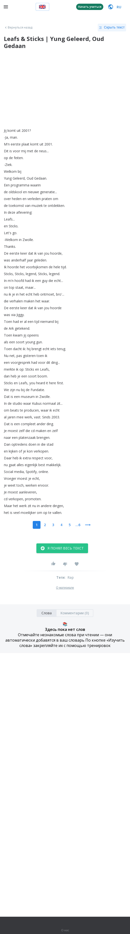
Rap (70, 577)
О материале (65, 587)
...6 (77, 524)
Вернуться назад (18, 27)
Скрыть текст (112, 27)
